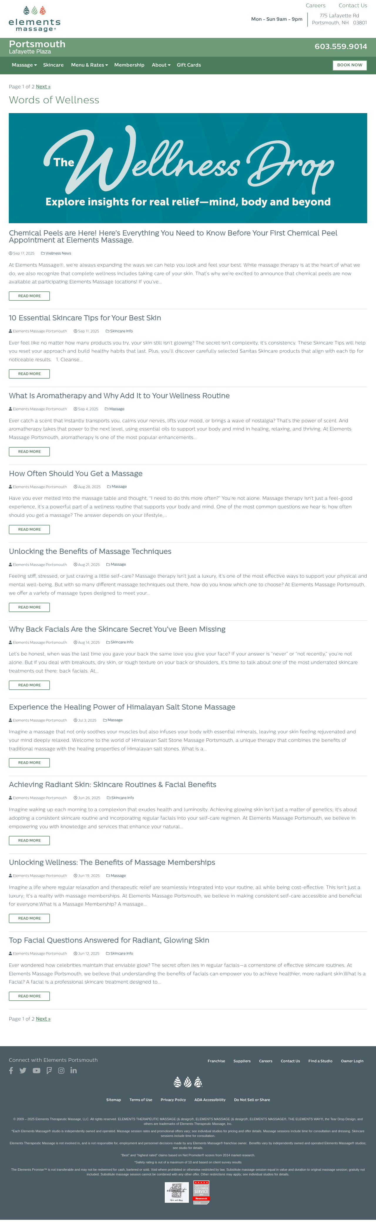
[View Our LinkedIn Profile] (73, 1071)
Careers (315, 6)
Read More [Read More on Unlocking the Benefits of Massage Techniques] (29, 607)
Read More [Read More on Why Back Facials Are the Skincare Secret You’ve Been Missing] (29, 685)
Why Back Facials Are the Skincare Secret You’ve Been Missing (117, 630)
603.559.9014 (341, 47)
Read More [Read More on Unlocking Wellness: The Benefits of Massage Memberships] (29, 918)
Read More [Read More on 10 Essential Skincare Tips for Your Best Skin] (29, 374)
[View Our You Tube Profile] (36, 1071)
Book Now (349, 65)
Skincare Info (119, 331)
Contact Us (353, 6)
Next (43, 87)
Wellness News (56, 254)
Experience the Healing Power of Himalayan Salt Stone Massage (122, 707)
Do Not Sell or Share (252, 1100)
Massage (114, 409)
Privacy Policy (173, 1100)
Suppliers (242, 1061)
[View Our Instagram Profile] (61, 1071)
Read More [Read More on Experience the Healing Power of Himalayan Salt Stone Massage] (29, 763)
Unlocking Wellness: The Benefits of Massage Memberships (112, 863)
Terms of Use (141, 1100)
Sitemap (113, 1100)
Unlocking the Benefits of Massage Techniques (90, 552)
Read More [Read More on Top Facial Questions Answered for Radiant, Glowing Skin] (29, 996)
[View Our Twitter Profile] (23, 1071)
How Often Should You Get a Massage (75, 474)
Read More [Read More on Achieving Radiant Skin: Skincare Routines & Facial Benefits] (29, 841)
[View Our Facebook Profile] (11, 1071)
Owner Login (352, 1061)
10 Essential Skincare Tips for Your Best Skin (85, 318)
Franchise (216, 1061)
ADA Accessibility (210, 1100)
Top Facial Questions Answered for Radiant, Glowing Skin (109, 941)
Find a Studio (320, 1061)
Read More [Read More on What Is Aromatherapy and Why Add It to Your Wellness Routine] (29, 452)
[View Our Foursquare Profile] (49, 1071)
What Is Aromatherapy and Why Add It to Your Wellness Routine (119, 396)
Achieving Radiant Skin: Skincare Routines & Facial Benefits (112, 785)
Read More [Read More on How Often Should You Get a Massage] (29, 530)
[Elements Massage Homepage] (39, 19)
